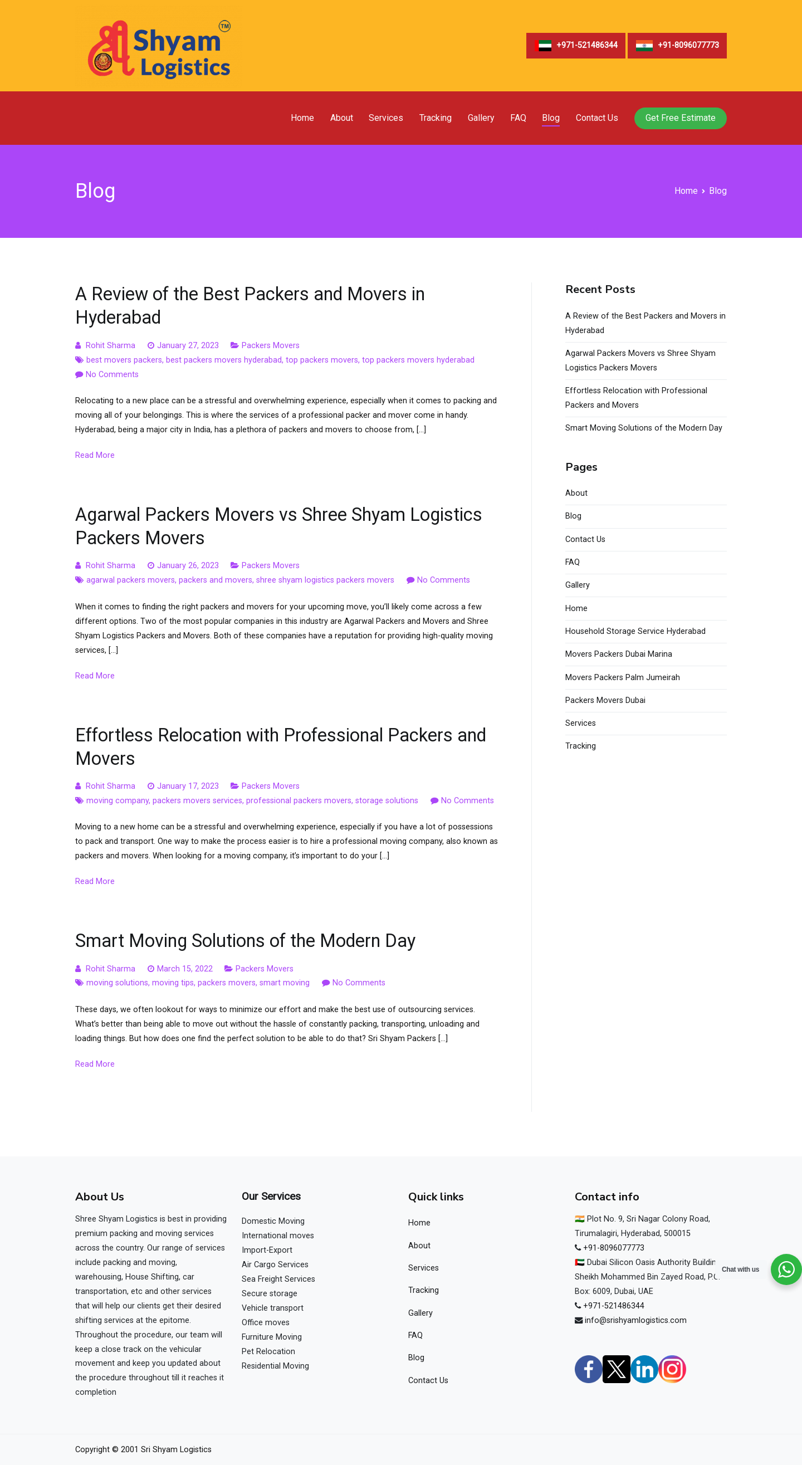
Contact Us (597, 118)
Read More (95, 455)
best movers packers (124, 360)
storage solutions (386, 800)
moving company (117, 800)
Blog (551, 118)
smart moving (285, 983)
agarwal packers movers (130, 580)
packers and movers (215, 580)
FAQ (518, 118)
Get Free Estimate (680, 118)
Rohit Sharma (110, 345)
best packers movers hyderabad (224, 360)
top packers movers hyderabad (418, 360)
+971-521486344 (613, 1306)
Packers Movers (271, 345)
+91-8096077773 (613, 1248)
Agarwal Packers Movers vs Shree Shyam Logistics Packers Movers (640, 361)
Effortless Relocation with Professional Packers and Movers (636, 398)
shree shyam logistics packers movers (325, 580)
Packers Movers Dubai (605, 700)
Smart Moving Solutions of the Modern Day (245, 940)
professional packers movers (298, 800)
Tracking (435, 118)
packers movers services (197, 800)
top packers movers (322, 360)
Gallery (481, 118)
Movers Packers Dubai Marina (618, 654)
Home (302, 118)
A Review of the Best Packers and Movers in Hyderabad (645, 323)
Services (386, 118)
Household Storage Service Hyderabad (635, 631)
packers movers (227, 983)
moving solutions (117, 983)
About (341, 118)
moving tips (173, 983)
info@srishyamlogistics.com (636, 1320)
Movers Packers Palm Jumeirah (622, 677)
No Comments (112, 374)
